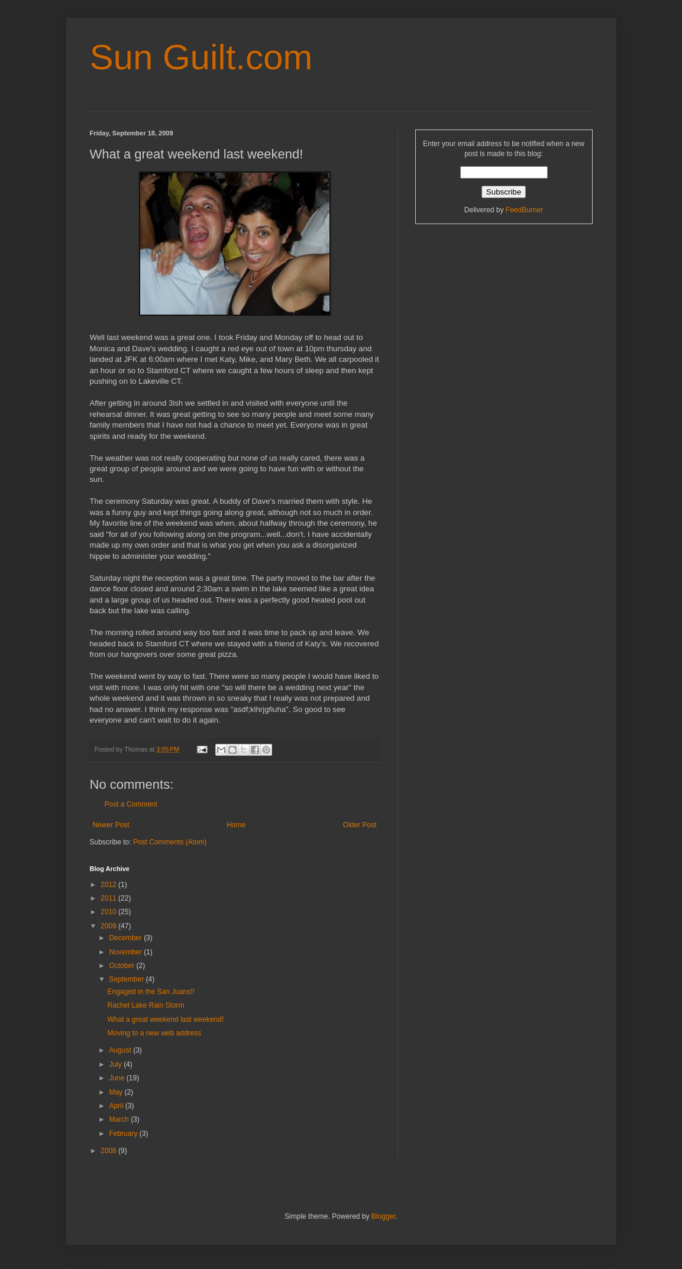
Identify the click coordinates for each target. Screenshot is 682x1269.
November (126, 952)
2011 (109, 898)
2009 (109, 926)
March (120, 1119)
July (116, 1064)
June (117, 1078)
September (127, 979)
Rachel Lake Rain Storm (145, 1005)
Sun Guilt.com (201, 57)
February (124, 1133)
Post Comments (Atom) (170, 842)
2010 (109, 912)
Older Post (360, 825)
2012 (109, 884)
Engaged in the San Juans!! (150, 992)
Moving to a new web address (154, 1033)
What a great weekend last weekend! (165, 1019)
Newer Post (111, 825)
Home (236, 825)
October (122, 966)
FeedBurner (524, 210)
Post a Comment (131, 804)
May (116, 1092)
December (126, 938)
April (117, 1106)
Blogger (383, 1216)
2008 (109, 1151)
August (121, 1050)
